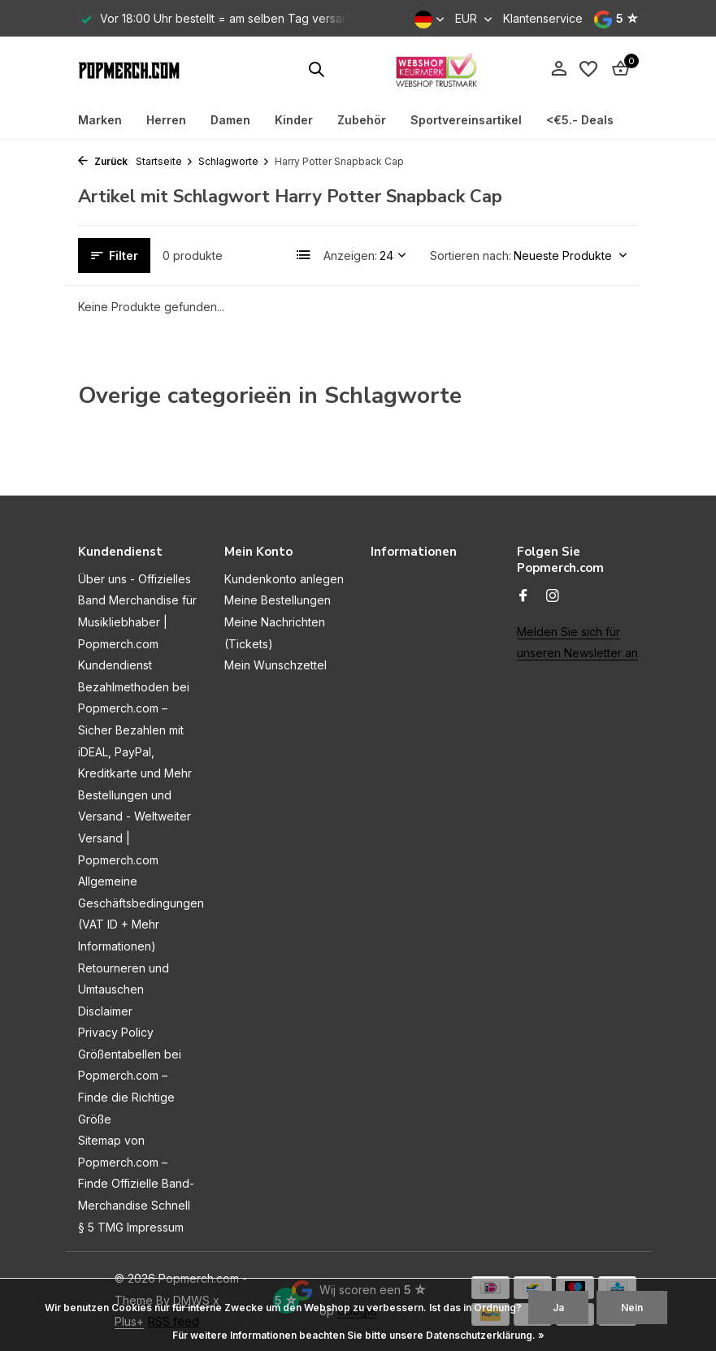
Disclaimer (105, 1011)
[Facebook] (523, 596)
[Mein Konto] (558, 69)
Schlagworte (234, 161)
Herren (166, 120)
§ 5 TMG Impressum (131, 1227)
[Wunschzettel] (588, 69)
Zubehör (361, 120)
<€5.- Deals (580, 120)
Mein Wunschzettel (275, 665)
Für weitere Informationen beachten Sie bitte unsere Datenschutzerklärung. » (358, 1335)
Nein (632, 1307)
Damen (230, 120)
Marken (100, 120)
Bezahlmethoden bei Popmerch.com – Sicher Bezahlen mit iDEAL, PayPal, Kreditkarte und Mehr (135, 730)
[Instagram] (552, 596)
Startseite (164, 161)
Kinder (294, 120)
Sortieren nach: (470, 255)
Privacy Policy (116, 1032)
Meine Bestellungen (277, 600)
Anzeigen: (350, 255)
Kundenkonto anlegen (284, 579)
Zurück (103, 161)
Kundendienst (115, 665)
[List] (304, 255)
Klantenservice (543, 18)
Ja (558, 1307)
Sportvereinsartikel (466, 120)
